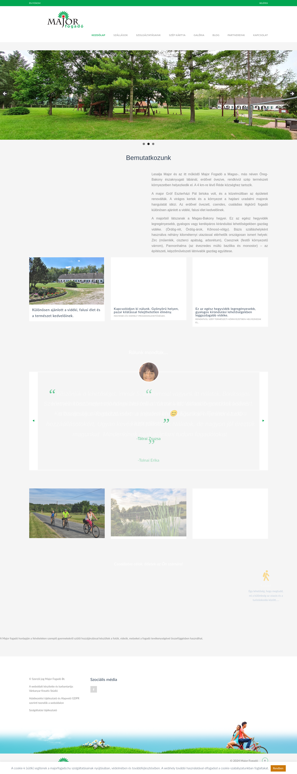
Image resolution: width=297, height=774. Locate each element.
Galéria (199, 35)
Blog (215, 35)
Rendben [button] (278, 768)
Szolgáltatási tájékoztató (43, 710)
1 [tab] (144, 144)
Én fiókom (35, 3)
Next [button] (292, 94)
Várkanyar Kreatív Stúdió (43, 690)
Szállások (120, 35)
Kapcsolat (260, 35)
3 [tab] (153, 144)
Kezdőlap (98, 35)
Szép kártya (177, 35)
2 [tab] (148, 144)
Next (263, 421)
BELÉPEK (263, 3)
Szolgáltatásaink (148, 35)
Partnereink (236, 35)
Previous (34, 421)
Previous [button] (5, 94)
